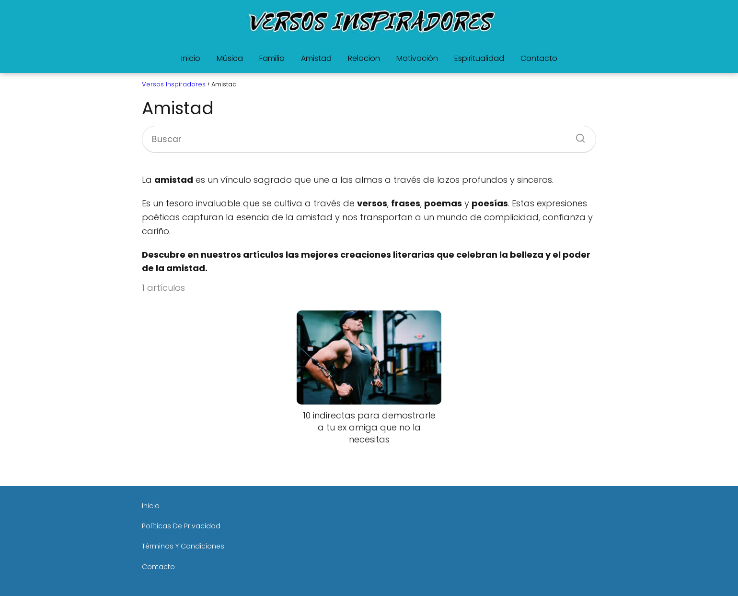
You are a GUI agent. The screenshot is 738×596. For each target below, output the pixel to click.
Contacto (538, 58)
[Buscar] (577, 135)
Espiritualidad (479, 58)
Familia (272, 58)
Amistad (316, 58)
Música (230, 58)
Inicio (190, 58)
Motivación (417, 58)
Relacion (364, 58)
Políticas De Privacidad (181, 526)
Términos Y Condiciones (183, 546)
